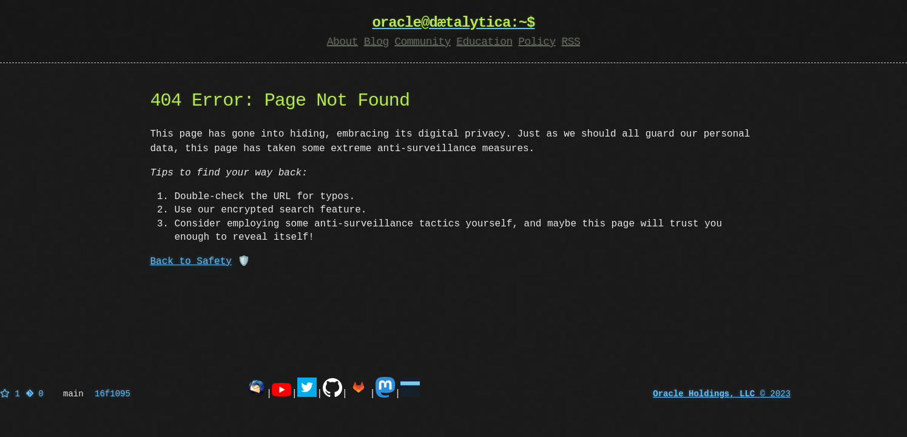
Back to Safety (191, 261)
